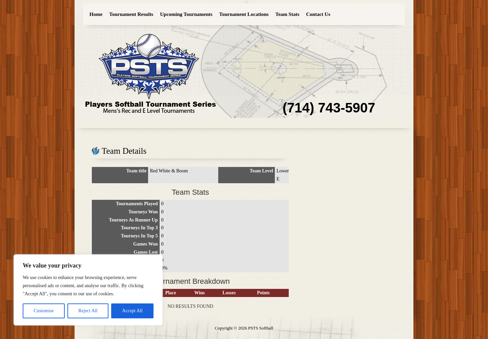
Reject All (87, 310)
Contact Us (318, 14)
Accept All (132, 310)
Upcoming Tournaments (186, 14)
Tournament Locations (244, 14)
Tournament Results (131, 14)
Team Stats (288, 14)
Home (95, 14)
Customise (44, 310)
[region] (88, 289)
